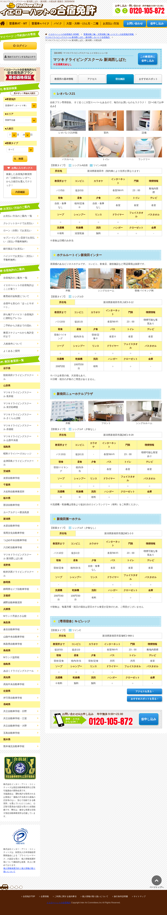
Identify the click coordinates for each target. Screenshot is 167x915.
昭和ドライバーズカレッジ (17, 453)
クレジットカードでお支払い (18, 223)
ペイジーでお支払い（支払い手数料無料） (18, 258)
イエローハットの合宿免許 (59, 902)
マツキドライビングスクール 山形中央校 (17, 438)
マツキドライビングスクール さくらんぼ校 (17, 416)
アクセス (92, 79)
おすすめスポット (148, 79)
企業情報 (45, 896)
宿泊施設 (120, 79)
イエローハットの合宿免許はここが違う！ (18, 287)
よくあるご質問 (11, 351)
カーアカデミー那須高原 (16, 512)
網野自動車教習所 (12, 602)
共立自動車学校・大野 (15, 725)
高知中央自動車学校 (13, 684)
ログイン (21, 45)
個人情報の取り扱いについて (95, 896)
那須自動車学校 (11, 505)
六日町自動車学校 (12, 547)
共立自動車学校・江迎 (15, 718)
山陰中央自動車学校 (13, 636)
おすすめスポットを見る (143, 698)
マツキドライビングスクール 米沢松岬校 (17, 405)
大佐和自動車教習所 (13, 491)
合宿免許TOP (29, 896)
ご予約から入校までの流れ (17, 325)
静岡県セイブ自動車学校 (16, 589)
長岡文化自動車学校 (13, 533)
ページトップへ (157, 887)
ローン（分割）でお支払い (17, 230)
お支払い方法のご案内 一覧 (17, 216)
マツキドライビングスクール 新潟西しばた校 (17, 556)
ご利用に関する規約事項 (65, 896)
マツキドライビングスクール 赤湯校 (17, 427)
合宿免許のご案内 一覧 (15, 277)
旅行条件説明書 (121, 896)
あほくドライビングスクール (18, 670)
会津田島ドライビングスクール (18, 463)
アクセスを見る (143, 691)
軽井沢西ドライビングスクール (18, 573)
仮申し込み (148, 58)
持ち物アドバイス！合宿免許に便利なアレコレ (18, 316)
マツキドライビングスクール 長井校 (17, 394)
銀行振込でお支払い (13, 248)
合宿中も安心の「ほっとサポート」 (18, 305)
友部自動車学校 (11, 478)
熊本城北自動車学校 (13, 746)
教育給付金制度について (16, 296)
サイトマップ (140, 896)
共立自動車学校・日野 (15, 711)
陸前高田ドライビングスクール (18, 377)
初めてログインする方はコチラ (22, 57)
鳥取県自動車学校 (12, 644)
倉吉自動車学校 (11, 629)
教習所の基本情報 (63, 79)
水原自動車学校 (11, 525)
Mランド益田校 (11, 657)
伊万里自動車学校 (12, 697)
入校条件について (12, 343)
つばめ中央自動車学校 (15, 540)
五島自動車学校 (11, 733)
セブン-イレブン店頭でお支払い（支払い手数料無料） (19, 239)
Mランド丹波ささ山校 (14, 616)
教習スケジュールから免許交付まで (18, 334)
